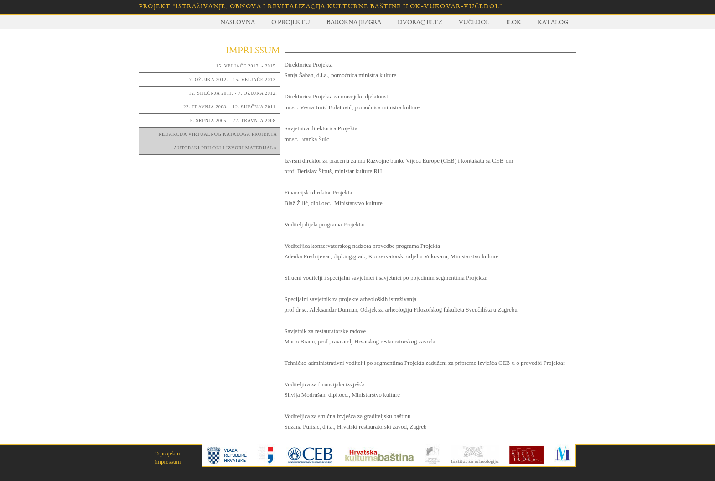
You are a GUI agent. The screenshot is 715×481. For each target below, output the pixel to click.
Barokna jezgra (353, 21)
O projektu (290, 21)
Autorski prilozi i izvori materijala (225, 147)
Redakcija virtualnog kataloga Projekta (218, 134)
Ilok (513, 21)
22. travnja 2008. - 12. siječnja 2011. (230, 106)
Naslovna (237, 21)
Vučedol (474, 21)
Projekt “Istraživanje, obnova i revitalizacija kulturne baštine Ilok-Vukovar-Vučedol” (321, 6)
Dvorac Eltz (420, 21)
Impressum (168, 461)
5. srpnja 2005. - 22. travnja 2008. (233, 120)
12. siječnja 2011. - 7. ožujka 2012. (233, 93)
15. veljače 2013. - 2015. (246, 65)
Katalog (553, 21)
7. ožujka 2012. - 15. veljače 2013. (233, 79)
